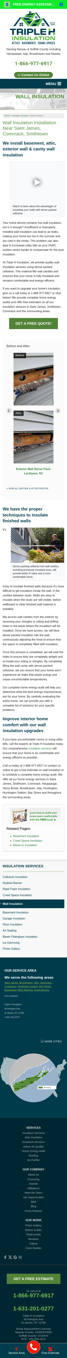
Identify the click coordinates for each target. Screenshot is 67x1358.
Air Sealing (9, 930)
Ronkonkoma (41, 990)
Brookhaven (26, 982)
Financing (33, 1179)
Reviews (33, 1238)
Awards (33, 1183)
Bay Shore (45, 986)
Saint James (11, 982)
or (33, 75)
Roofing (33, 1155)
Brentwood (10, 990)
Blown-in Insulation (25, 845)
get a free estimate (34, 1279)
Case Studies (33, 1247)
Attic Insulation (33, 1137)
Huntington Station (27, 986)
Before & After (33, 1229)
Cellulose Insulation (15, 876)
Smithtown (10, 986)
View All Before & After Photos (28, 488)
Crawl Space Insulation (28, 840)
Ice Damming (11, 942)
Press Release (33, 1210)
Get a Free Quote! (34, 323)
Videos (33, 1243)
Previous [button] (9, 410)
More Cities (53, 1041)
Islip (36, 982)
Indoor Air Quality (33, 1146)
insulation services (40, 748)
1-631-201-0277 (33, 1308)
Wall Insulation (13, 903)
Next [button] (58, 410)
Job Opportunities (33, 1197)
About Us (33, 1174)
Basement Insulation (26, 836)
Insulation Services (23, 866)
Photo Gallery (11, 948)
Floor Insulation (12, 924)
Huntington (46, 982)
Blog (33, 1206)
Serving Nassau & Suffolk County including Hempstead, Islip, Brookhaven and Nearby (33, 51)
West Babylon (25, 990)
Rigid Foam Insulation (16, 888)
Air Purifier (33, 1159)
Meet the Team (33, 1192)
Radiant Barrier (12, 882)
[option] (33, 415)
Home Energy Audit (33, 1150)
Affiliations (33, 1188)
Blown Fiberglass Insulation (20, 936)
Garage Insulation (14, 918)
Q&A (33, 1201)
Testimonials (33, 1234)
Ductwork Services (33, 1141)
